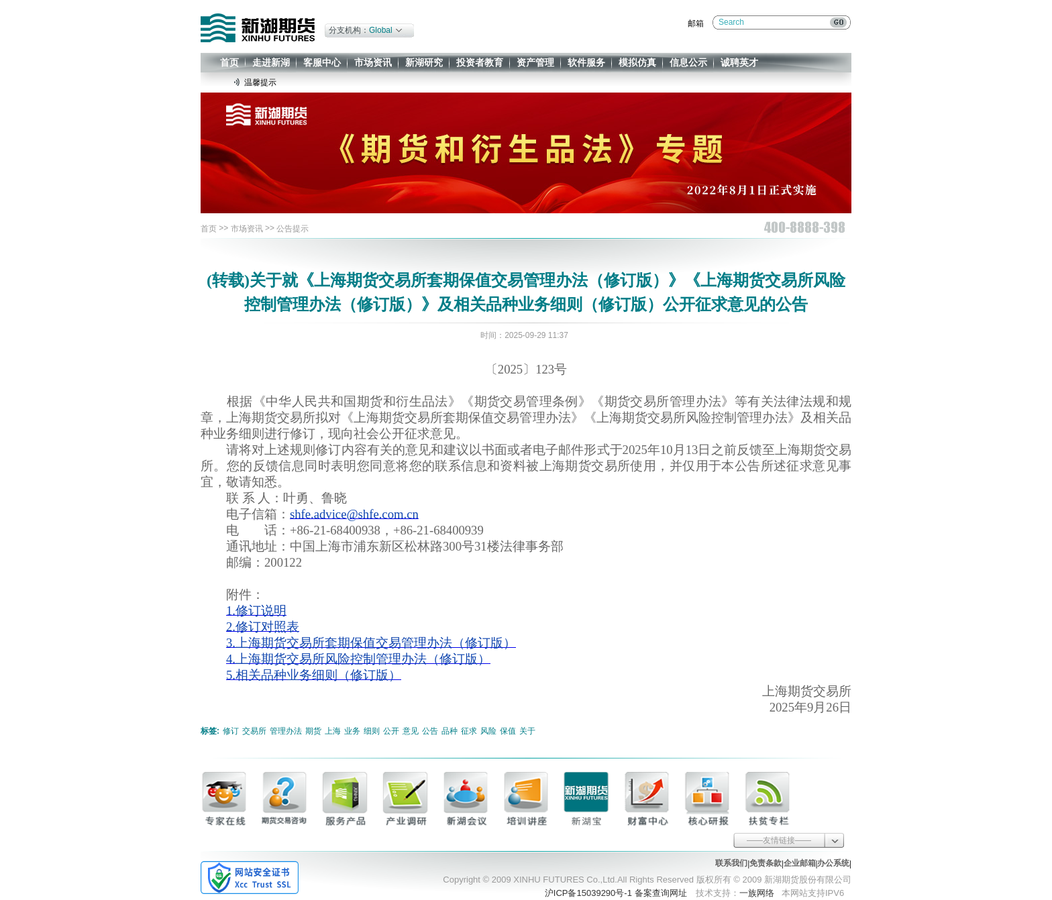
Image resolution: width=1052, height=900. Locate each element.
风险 (488, 731)
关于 (527, 731)
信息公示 (688, 62)
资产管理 (535, 62)
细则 (372, 731)
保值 (508, 731)
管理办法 (286, 731)
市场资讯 (373, 62)
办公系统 (833, 863)
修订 (231, 731)
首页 (229, 62)
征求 (469, 731)
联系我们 (731, 863)
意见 (411, 731)
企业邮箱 (800, 863)
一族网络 (756, 893)
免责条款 (765, 863)
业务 (352, 731)
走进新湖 (271, 62)
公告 (430, 731)
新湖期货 (258, 27)
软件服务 (586, 62)
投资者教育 (479, 62)
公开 (391, 731)
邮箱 (696, 23)
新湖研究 (424, 62)
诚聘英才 (739, 62)
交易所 (254, 731)
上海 (333, 731)
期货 (313, 731)
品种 (449, 731)
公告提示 (292, 228)
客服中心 (322, 62)
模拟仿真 (637, 62)
